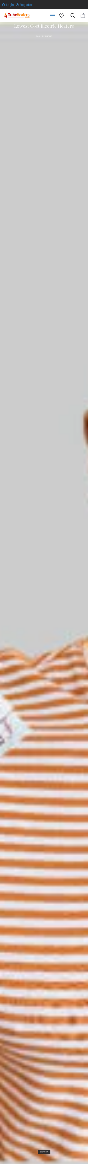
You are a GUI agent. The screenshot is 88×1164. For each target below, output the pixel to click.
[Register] (24, 4)
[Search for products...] (71, 15)
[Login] (8, 4)
